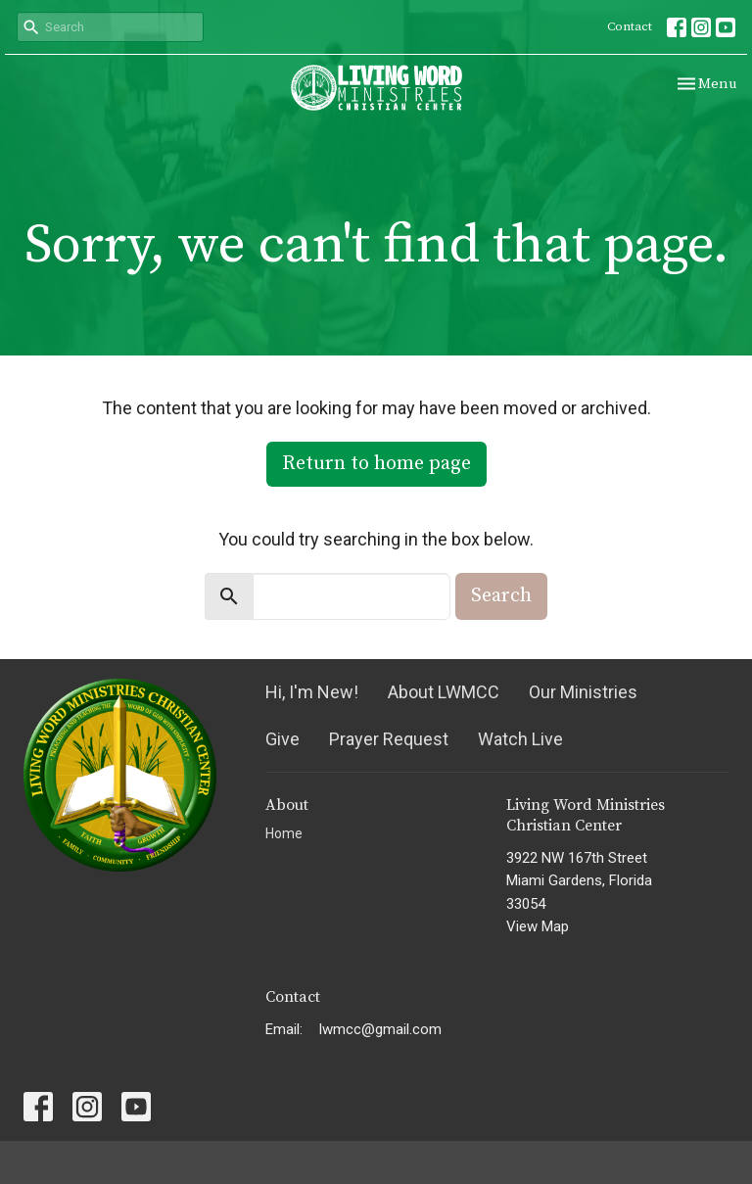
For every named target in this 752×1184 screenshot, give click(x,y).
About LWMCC (443, 692)
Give (282, 739)
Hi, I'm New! (311, 692)
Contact (629, 26)
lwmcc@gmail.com (380, 1029)
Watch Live (520, 739)
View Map (537, 926)
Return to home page (376, 463)
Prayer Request (388, 739)
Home (284, 833)
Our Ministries (583, 692)
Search (501, 596)
